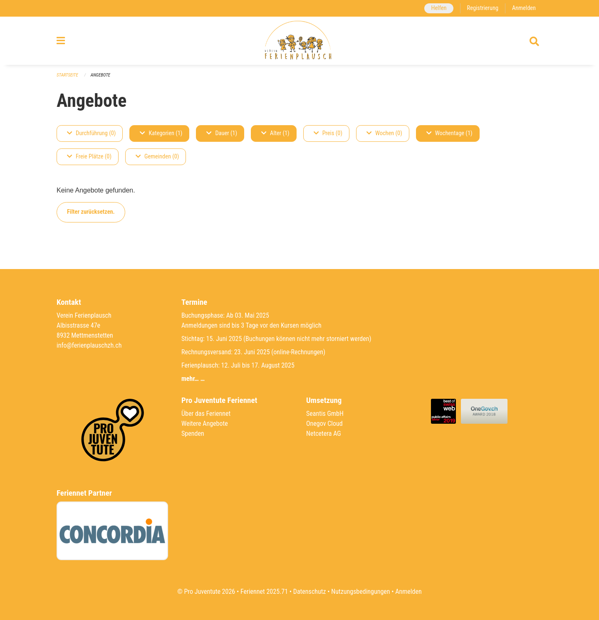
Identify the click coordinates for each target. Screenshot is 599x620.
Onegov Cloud (324, 423)
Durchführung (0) (91, 133)
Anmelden (524, 8)
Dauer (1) (221, 133)
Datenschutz (309, 591)
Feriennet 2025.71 (264, 591)
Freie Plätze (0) (89, 156)
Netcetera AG (323, 433)
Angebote (100, 75)
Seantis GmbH (325, 413)
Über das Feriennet (205, 413)
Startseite (67, 75)
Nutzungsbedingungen (360, 591)
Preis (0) (328, 133)
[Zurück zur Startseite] (299, 41)
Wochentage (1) (449, 133)
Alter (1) (275, 133)
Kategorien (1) (161, 133)
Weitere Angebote (204, 423)
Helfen (438, 8)
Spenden (192, 433)
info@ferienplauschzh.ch (89, 345)
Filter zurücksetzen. (91, 211)
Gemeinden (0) (157, 156)
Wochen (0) (384, 133)
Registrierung (482, 8)
